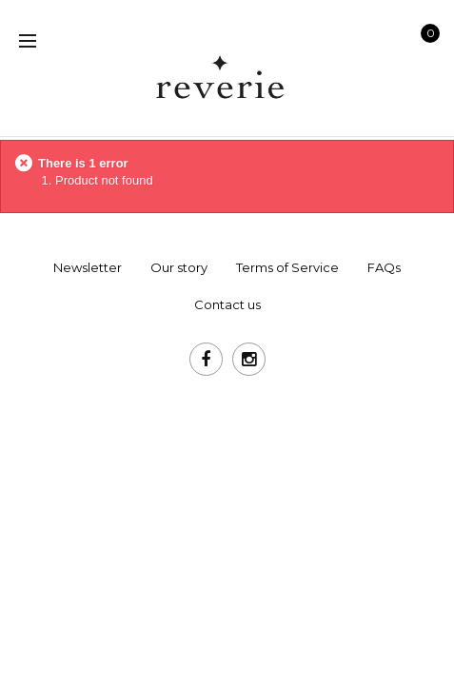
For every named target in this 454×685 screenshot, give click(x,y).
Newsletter (87, 267)
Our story (178, 267)
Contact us (227, 304)
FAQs (384, 267)
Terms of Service (287, 267)
